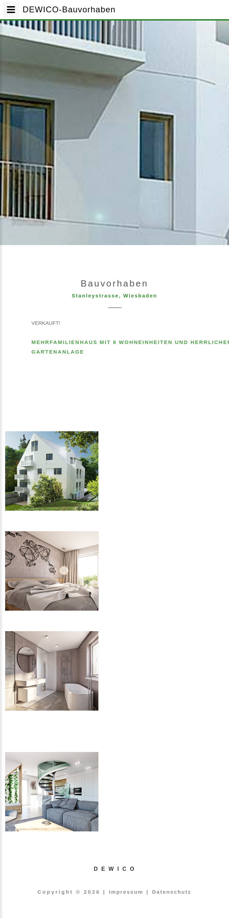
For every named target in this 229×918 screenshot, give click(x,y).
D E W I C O (114, 869)
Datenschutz (171, 892)
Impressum (126, 892)
